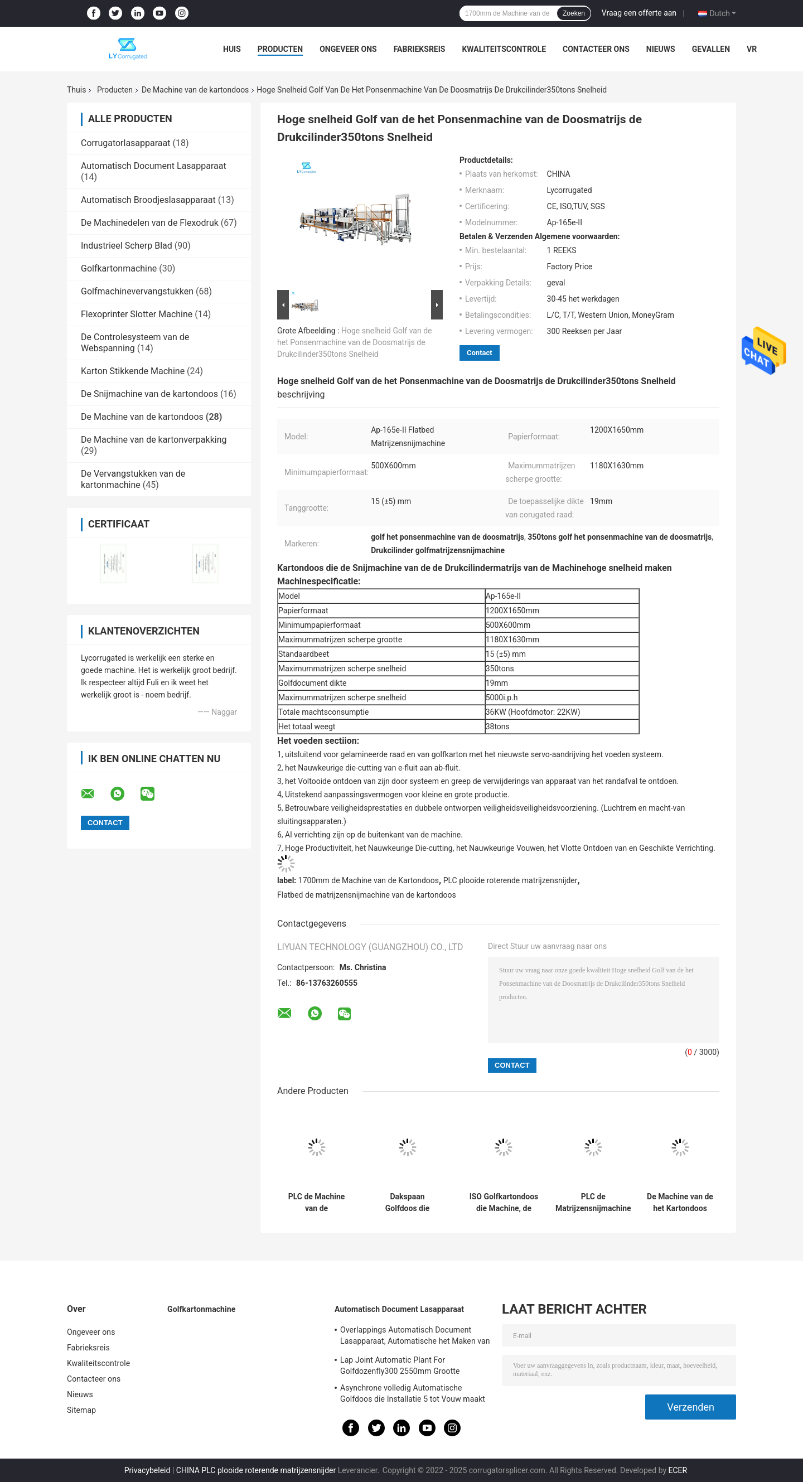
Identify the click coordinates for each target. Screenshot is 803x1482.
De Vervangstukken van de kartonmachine (133, 479)
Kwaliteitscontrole (504, 49)
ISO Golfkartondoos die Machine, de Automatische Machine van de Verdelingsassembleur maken (504, 1202)
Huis (232, 49)
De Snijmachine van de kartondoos (149, 394)
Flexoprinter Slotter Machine (136, 314)
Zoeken (574, 13)
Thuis (76, 89)
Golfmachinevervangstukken (137, 291)
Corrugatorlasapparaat (126, 143)
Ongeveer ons (348, 49)
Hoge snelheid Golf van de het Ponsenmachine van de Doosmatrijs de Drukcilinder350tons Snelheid (354, 342)
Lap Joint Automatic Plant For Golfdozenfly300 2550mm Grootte (400, 1365)
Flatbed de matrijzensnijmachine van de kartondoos (366, 894)
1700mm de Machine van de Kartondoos (368, 880)
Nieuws (660, 49)
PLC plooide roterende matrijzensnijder (510, 880)
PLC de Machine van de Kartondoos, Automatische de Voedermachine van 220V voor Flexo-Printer (316, 1202)
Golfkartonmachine (119, 268)
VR (752, 49)
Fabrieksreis (420, 49)
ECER (678, 1470)
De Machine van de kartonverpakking (153, 439)
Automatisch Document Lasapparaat (153, 166)
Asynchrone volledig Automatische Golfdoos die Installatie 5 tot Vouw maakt (412, 1393)
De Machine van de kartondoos (195, 89)
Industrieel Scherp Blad (126, 245)
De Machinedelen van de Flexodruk (150, 222)
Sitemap (81, 1410)
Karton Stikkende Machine (133, 371)
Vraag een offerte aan (639, 12)
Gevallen (711, 49)
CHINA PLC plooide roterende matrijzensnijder (256, 1470)
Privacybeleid (147, 1470)
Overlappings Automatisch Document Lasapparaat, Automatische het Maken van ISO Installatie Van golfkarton (415, 1337)
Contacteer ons (596, 49)
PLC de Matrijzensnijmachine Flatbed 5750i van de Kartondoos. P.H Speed (593, 1202)
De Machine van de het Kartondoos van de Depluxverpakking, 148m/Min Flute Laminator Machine (680, 1202)
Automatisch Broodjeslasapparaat (148, 200)
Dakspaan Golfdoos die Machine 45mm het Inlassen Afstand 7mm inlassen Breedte (407, 1202)
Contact (479, 352)
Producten (280, 49)
